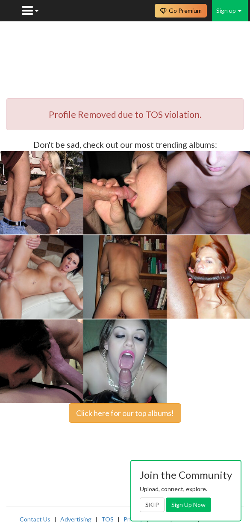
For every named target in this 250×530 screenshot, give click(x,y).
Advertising (75, 519)
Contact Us (35, 519)
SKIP (152, 504)
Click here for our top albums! (125, 413)
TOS (107, 519)
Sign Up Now (188, 504)
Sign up (228, 10)
